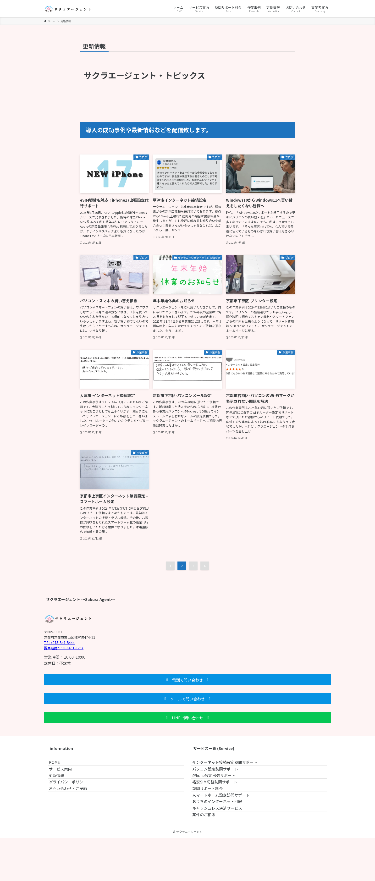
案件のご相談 (208, 855)
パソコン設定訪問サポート (220, 776)
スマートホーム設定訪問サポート (225, 821)
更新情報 (61, 787)
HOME (59, 764)
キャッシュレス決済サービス (222, 844)
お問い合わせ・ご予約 (73, 810)
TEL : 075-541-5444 (59, 642)
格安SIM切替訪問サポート (219, 798)
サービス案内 (65, 776)
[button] (187, 679)
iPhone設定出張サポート (218, 787)
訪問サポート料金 (212, 810)
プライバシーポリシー (73, 798)
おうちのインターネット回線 (222, 833)
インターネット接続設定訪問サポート (229, 764)
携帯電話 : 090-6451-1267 (63, 647)
